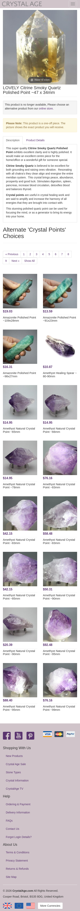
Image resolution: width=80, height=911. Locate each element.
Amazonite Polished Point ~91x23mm (59, 319)
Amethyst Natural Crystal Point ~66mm (59, 430)
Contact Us (12, 828)
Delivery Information (18, 812)
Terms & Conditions (17, 852)
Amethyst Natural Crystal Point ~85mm (19, 597)
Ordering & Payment (18, 804)
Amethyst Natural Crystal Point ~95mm (59, 652)
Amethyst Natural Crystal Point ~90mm (59, 597)
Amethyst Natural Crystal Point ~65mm (19, 430)
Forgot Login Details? (19, 837)
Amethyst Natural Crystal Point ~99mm (59, 708)
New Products (14, 756)
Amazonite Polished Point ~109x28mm (19, 319)
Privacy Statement (17, 860)
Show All (29, 260)
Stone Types (13, 772)
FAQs (9, 820)
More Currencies (50, 905)
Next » (15, 260)
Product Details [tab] (35, 140)
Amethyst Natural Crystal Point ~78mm (19, 485)
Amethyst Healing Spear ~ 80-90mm (60, 374)
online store (46, 108)
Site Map (11, 876)
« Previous (11, 254)
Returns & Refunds (17, 868)
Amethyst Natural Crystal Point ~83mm (59, 485)
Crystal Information (17, 780)
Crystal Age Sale (16, 764)
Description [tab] (13, 140)
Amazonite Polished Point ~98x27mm (19, 374)
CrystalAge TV (14, 788)
